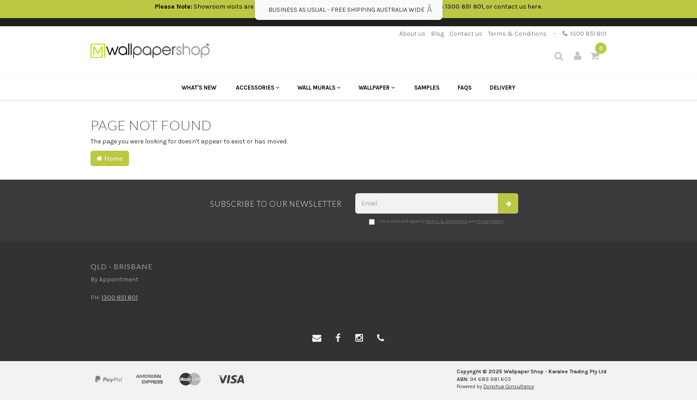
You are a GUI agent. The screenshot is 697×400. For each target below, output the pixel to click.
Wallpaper (376, 87)
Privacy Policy (490, 221)
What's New (198, 87)
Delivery (503, 87)
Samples (426, 87)
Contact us (465, 34)
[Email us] (317, 338)
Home (109, 158)
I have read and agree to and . (437, 222)
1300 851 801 (584, 34)
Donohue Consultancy (508, 387)
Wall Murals (318, 87)
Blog (437, 34)
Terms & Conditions (517, 34)
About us (412, 34)
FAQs (465, 87)
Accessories (257, 87)
